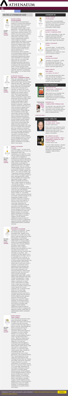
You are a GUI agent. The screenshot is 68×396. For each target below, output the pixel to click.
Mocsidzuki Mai (51, 87)
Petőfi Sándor (16, 19)
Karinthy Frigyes (17, 76)
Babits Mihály (16, 315)
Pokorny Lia (50, 102)
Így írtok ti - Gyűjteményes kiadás (20, 77)
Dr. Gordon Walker (52, 136)
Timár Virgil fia (15, 317)
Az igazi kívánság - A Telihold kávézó (54, 89)
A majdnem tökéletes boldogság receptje (55, 104)
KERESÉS (17, 11)
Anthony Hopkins (51, 121)
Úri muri (13, 148)
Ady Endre (14, 227)
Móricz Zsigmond (17, 146)
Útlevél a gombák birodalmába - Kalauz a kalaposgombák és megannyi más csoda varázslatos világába (55, 139)
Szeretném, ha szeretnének (18, 229)
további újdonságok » (40, 115)
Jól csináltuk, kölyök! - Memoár (53, 123)
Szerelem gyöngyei (16, 20)
